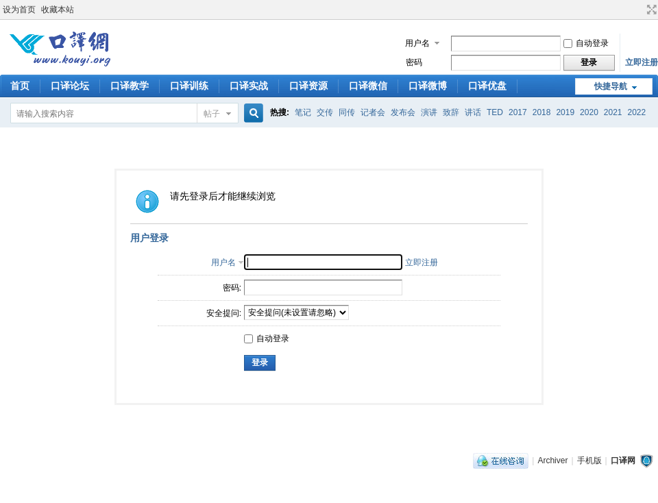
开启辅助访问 (638, 9)
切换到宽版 (650, 9)
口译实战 (249, 85)
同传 (347, 112)
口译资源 (308, 85)
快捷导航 (610, 86)
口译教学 (129, 85)
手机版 (589, 460)
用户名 (417, 43)
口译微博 (428, 85)
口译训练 (189, 85)
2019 (565, 112)
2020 (589, 112)
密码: (232, 288)
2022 (637, 112)
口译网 (623, 460)
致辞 (451, 112)
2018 (542, 112)
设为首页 (19, 9)
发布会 (403, 112)
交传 (325, 112)
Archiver (552, 460)
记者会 (373, 112)
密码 (414, 62)
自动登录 (586, 43)
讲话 (473, 112)
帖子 (212, 114)
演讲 (429, 112)
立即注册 (641, 62)
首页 (19, 85)
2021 (613, 112)
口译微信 (368, 85)
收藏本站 (57, 9)
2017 (518, 112)
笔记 (303, 112)
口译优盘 (487, 85)
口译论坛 (70, 85)
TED (495, 112)
